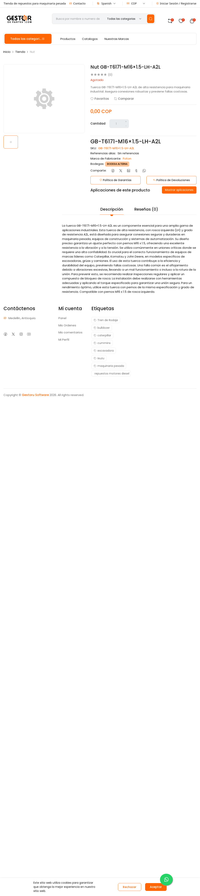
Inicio (7, 52)
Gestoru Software (35, 395)
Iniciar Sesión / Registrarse (176, 3)
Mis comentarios (70, 332)
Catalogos (90, 39)
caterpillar (102, 335)
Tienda (20, 52)
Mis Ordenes (67, 325)
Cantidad (97, 123)
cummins (102, 343)
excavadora (104, 351)
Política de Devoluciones (171, 180)
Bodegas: (97, 164)
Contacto (77, 3)
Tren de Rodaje (106, 320)
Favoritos (99, 99)
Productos (67, 39)
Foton (127, 158)
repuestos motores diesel (112, 373)
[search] (150, 18)
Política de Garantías (115, 180)
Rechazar (129, 887)
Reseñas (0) (146, 209)
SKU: (93, 148)
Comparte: (98, 170)
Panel (62, 318)
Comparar (124, 99)
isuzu (99, 358)
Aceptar (156, 887)
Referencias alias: (103, 153)
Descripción (111, 209)
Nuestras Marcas (116, 39)
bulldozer (102, 328)
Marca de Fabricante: (105, 158)
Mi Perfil (63, 340)
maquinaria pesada (109, 366)
